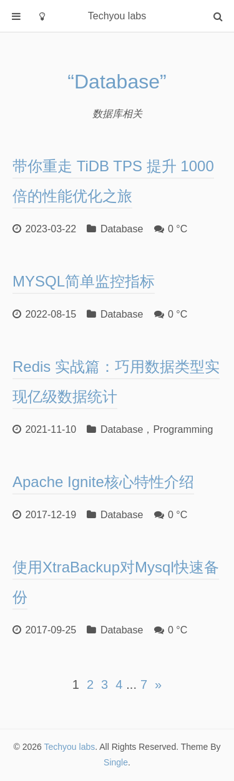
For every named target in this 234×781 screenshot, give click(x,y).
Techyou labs (69, 747)
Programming (183, 429)
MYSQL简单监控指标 (83, 281)
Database (122, 229)
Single (116, 762)
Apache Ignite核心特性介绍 (103, 481)
